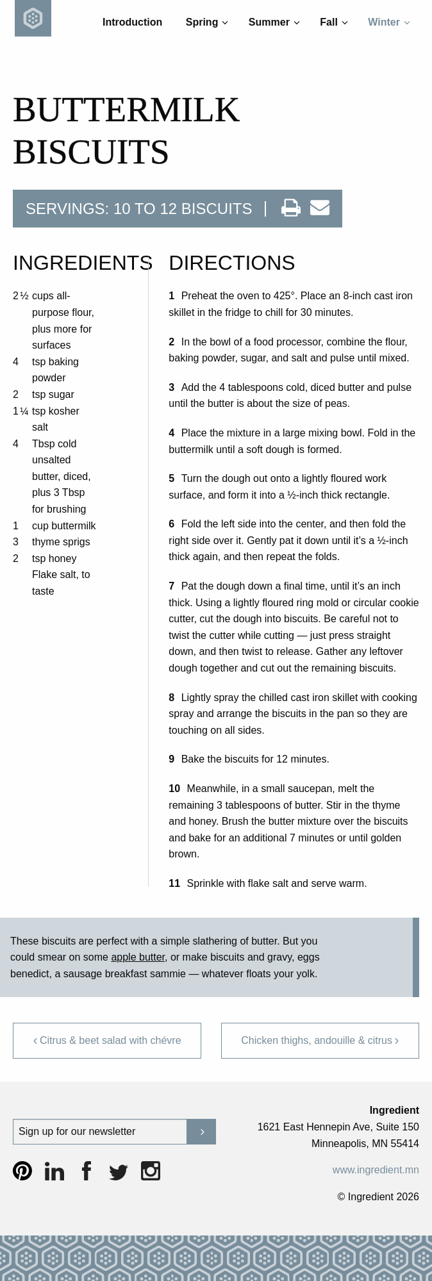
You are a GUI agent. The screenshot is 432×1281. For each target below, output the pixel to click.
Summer (274, 22)
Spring (207, 22)
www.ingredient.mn (376, 1169)
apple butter (138, 957)
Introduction (132, 22)
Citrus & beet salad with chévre (107, 1040)
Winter (389, 22)
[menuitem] (132, 22)
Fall (333, 22)
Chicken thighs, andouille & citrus (320, 1040)
